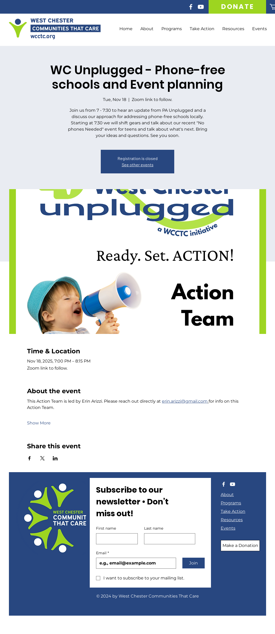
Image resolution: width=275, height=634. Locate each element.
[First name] (115, 539)
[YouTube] (200, 6)
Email (102, 553)
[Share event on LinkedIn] (55, 458)
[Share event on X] (42, 458)
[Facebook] (190, 6)
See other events (138, 164)
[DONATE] (237, 7)
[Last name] (168, 539)
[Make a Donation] (240, 545)
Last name (153, 528)
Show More (39, 422)
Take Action (233, 511)
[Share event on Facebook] (29, 458)
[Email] (134, 563)
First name (106, 528)
